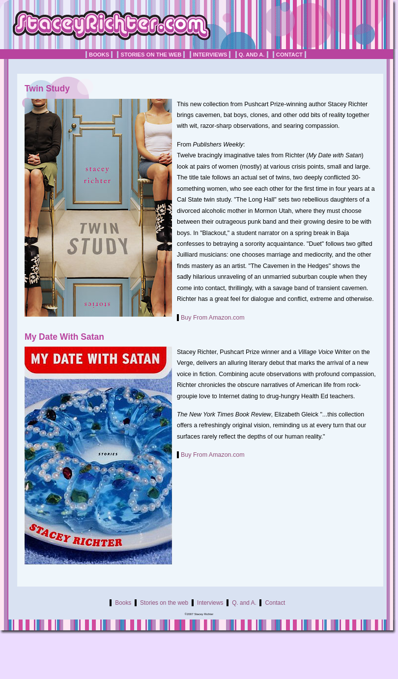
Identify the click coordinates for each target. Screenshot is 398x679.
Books (99, 55)
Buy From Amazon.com (213, 317)
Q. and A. (251, 55)
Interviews (210, 55)
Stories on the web (151, 55)
